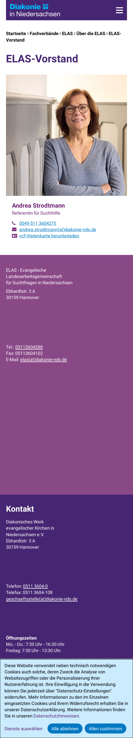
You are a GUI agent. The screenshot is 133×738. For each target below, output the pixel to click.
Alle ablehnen (65, 728)
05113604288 (29, 347)
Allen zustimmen (105, 728)
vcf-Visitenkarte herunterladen (49, 235)
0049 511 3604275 (37, 223)
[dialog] (66, 698)
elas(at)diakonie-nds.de (43, 359)
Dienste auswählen (23, 728)
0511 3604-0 (35, 586)
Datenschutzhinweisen (56, 715)
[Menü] (119, 10)
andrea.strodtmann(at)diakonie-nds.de (57, 229)
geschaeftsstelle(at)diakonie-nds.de (42, 599)
